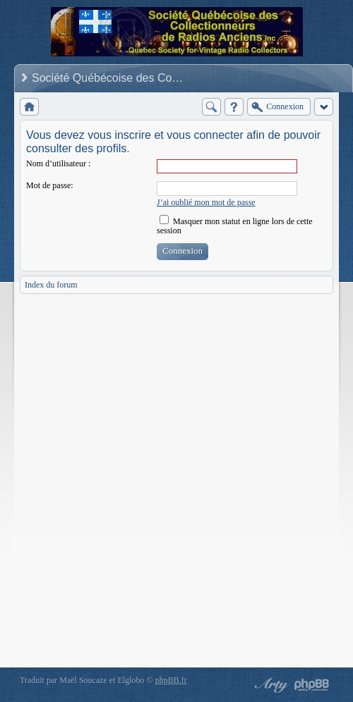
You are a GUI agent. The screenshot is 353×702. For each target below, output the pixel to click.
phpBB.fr (171, 680)
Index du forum (51, 285)
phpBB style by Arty (270, 685)
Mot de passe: (49, 185)
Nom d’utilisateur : (58, 163)
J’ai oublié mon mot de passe (206, 202)
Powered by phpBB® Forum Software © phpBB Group (312, 685)
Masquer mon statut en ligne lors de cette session (235, 225)
